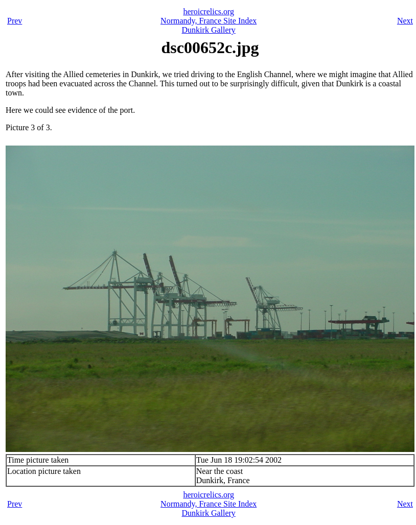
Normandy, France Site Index (208, 20)
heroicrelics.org (208, 11)
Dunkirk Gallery (209, 30)
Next (405, 20)
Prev (14, 20)
